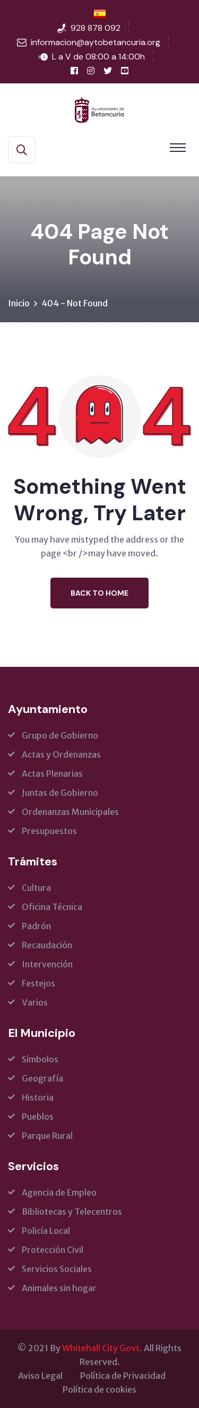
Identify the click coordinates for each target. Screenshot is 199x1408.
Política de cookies (99, 1389)
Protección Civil (52, 1249)
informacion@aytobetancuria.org (95, 42)
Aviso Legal (40, 1375)
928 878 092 (95, 27)
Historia (38, 1097)
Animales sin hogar (59, 1288)
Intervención (47, 964)
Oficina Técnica (52, 907)
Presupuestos (49, 831)
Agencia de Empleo (59, 1192)
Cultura (36, 887)
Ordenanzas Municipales (70, 811)
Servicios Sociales (57, 1269)
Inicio (19, 303)
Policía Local (46, 1230)
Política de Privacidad (123, 1375)
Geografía (42, 1078)
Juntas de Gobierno (60, 792)
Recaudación (47, 945)
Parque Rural (47, 1135)
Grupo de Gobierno (60, 735)
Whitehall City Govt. (102, 1348)
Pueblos (38, 1116)
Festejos (38, 983)
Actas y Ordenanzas (61, 754)
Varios (35, 1002)
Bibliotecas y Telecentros (72, 1211)
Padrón (36, 926)
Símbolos (40, 1059)
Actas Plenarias (52, 773)
